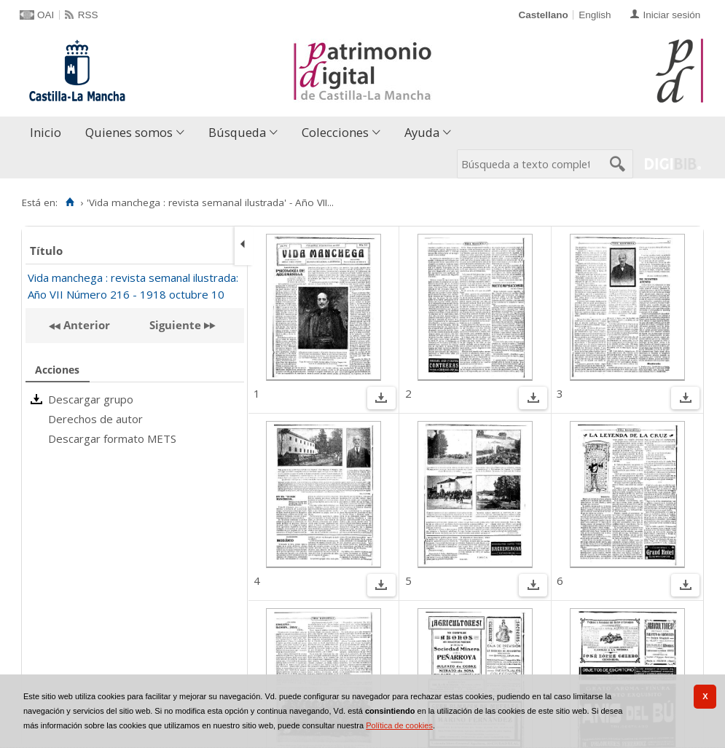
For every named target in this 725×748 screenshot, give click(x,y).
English (595, 14)
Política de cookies (399, 725)
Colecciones (335, 132)
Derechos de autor (95, 419)
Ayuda (421, 132)
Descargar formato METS (112, 438)
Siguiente (175, 325)
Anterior (85, 325)
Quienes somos (129, 132)
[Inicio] (69, 202)
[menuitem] (49, 133)
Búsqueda (237, 132)
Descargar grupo (90, 399)
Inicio (45, 132)
